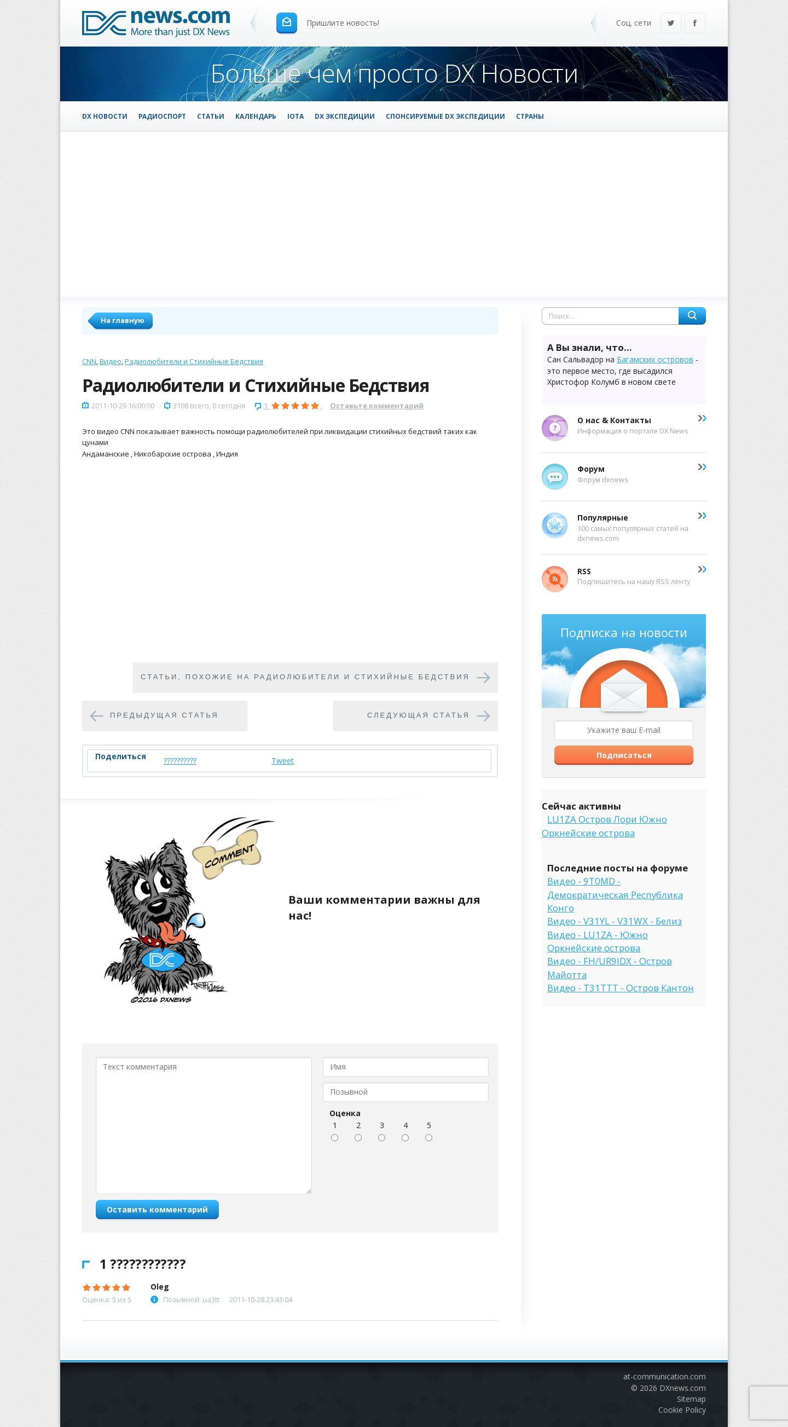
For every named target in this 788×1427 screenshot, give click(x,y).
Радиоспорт (162, 116)
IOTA (295, 116)
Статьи (210, 116)
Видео (110, 361)
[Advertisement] (394, 214)
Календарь (255, 116)
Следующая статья (418, 715)
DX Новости (105, 116)
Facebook (695, 24)
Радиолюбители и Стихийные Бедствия (194, 361)
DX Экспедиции (345, 116)
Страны (530, 116)
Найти (692, 316)
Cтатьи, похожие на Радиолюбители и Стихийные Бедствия (305, 677)
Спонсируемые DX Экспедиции (445, 116)
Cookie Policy (682, 1410)
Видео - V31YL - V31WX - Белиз (614, 921)
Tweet (282, 760)
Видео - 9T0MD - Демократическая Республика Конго (615, 894)
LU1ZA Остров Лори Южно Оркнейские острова (604, 826)
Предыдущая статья (164, 715)
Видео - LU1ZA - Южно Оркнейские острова (597, 941)
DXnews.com (682, 1388)
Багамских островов (655, 359)
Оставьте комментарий (377, 406)
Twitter (671, 24)
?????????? (180, 760)
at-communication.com (664, 1376)
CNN (89, 361)
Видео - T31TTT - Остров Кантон (620, 987)
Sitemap (691, 1399)
